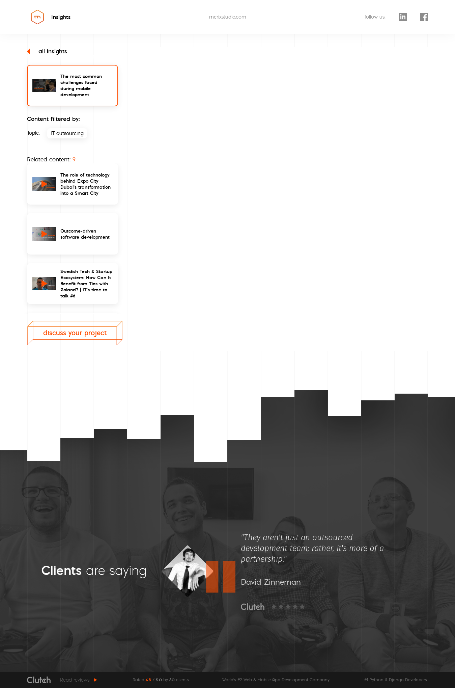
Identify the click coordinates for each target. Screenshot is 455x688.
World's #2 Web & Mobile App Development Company (276, 680)
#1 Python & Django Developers (395, 680)
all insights (47, 51)
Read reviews (75, 680)
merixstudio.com (227, 17)
